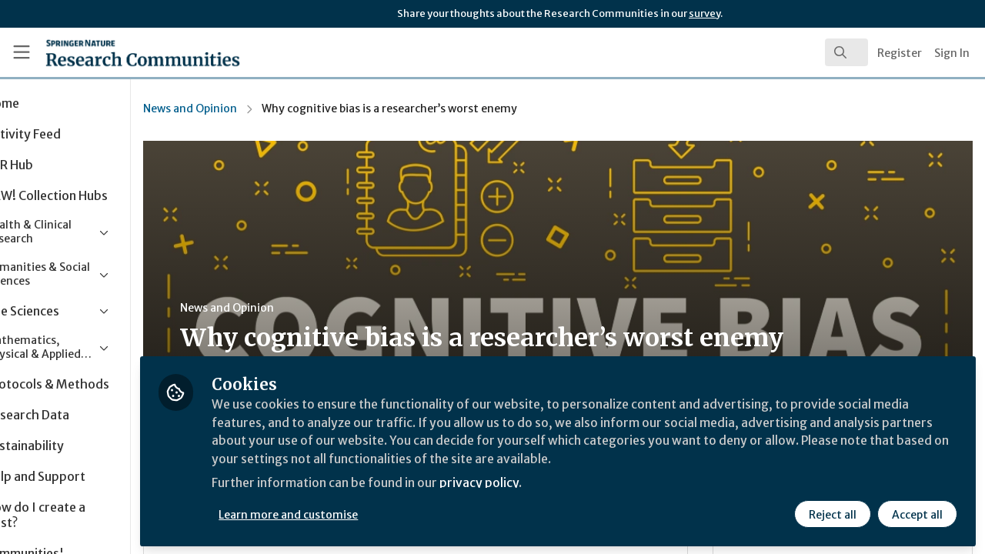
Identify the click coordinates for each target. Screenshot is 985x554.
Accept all (917, 513)
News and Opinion (256, 108)
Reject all (832, 513)
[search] (846, 52)
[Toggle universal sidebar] (21, 52)
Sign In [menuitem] (952, 53)
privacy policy (548, 483)
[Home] (120, 52)
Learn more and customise (355, 513)
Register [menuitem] (899, 53)
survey (704, 13)
